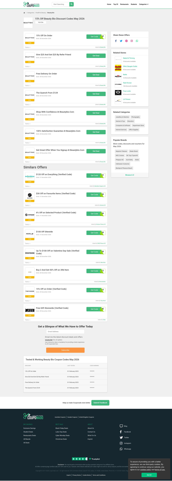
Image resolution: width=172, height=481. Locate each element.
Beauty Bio (50, 12)
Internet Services (121, 129)
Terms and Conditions (99, 475)
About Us (91, 428)
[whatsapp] (137, 41)
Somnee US (103, 205)
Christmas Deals (61, 439)
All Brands (26, 439)
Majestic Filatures (121, 151)
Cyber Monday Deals (63, 436)
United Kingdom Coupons (86, 417)
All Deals (26, 443)
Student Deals (28, 432)
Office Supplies (133, 129)
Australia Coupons (60, 417)
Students (134, 4)
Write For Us (92, 436)
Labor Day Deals (61, 432)
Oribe (104, 319)
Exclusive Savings (29, 428)
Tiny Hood (103, 300)
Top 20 (115, 4)
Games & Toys (120, 121)
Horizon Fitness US (101, 224)
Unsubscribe (48, 340)
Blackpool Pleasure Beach (124, 168)
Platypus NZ (120, 160)
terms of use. (160, 470)
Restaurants (124, 4)
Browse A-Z (129, 175)
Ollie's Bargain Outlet (130, 66)
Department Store (138, 125)
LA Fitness (126, 99)
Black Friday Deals (62, 428)
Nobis (137, 160)
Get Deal (96, 56)
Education (130, 121)
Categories (143, 4)
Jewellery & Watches (122, 117)
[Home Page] (25, 13)
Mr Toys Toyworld (132, 155)
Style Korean (127, 83)
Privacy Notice (77, 475)
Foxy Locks (127, 91)
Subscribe (65, 350)
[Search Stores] (71, 4)
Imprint (90, 439)
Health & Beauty (41, 12)
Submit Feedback (100, 403)
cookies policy (145, 470)
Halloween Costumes (122, 164)
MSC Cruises (120, 155)
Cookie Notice (87, 475)
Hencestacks (102, 281)
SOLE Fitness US (101, 243)
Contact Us (91, 432)
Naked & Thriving (129, 58)
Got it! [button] (149, 475)
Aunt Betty (129, 160)
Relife (125, 74)
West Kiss (103, 262)
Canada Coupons (72, 417)
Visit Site (40, 22)
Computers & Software (123, 125)
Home (109, 4)
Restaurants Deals (29, 436)
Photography (135, 117)
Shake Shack (134, 151)
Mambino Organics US (100, 186)
